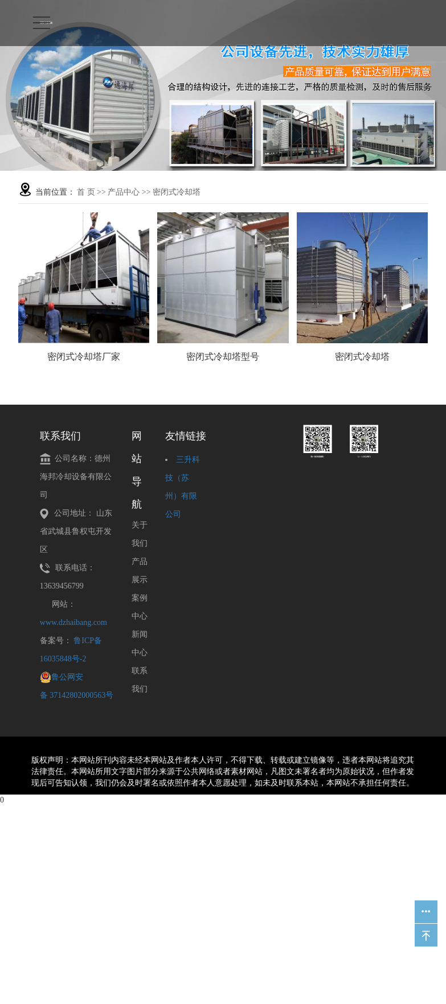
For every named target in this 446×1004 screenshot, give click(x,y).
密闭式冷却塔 (177, 192)
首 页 (86, 192)
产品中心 (124, 192)
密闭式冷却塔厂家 (83, 356)
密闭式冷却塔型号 (222, 356)
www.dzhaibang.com (73, 622)
